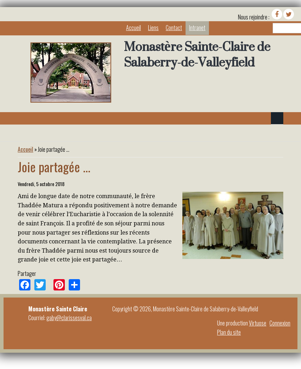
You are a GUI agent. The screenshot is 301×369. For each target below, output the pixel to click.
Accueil (133, 27)
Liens (153, 27)
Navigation (277, 118)
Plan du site (229, 332)
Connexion (279, 323)
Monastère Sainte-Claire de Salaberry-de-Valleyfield (197, 54)
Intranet (197, 27)
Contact (174, 27)
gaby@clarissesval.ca (69, 317)
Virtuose (257, 323)
